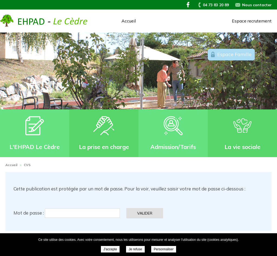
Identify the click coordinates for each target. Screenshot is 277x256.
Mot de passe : (67, 213)
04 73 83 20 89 (216, 4)
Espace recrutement (252, 21)
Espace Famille (234, 54)
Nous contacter (257, 4)
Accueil (128, 21)
